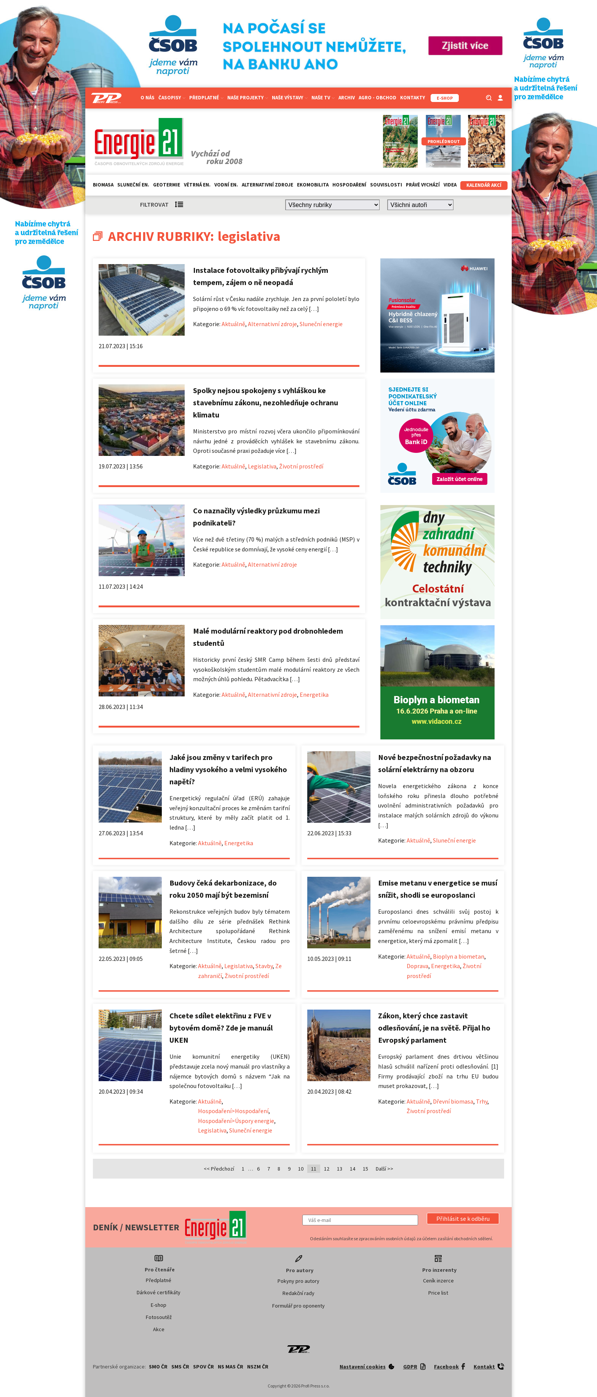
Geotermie (166, 185)
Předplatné (206, 97)
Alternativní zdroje (267, 185)
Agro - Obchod (377, 97)
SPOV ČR (203, 1366)
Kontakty (412, 97)
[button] (463, 1218)
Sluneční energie (321, 324)
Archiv (346, 97)
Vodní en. (226, 185)
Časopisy (171, 97)
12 (326, 1168)
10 (300, 1168)
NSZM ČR (257, 1366)
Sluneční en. (133, 185)
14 (352, 1168)
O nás (147, 97)
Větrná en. (197, 185)
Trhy (481, 1101)
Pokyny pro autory (298, 1281)
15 (365, 1168)
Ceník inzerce (438, 1280)
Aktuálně (233, 324)
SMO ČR (158, 1366)
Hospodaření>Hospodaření (233, 1111)
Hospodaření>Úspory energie (236, 1121)
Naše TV (323, 97)
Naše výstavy (290, 97)
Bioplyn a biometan (458, 956)
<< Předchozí (219, 1168)
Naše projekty (247, 97)
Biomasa (103, 185)
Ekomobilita (313, 185)
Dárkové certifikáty (158, 1292)
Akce (158, 1329)
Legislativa (262, 466)
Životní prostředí (301, 466)
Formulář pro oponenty (298, 1305)
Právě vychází (423, 185)
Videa (450, 185)
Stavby (264, 966)
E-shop (158, 1304)
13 (339, 1168)
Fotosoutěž (159, 1317)
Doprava (417, 966)
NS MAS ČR (230, 1366)
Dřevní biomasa (453, 1101)
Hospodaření (349, 185)
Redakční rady (298, 1293)
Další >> (384, 1168)
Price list (438, 1292)
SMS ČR (180, 1366)
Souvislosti (386, 185)
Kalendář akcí (483, 185)
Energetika (314, 694)
